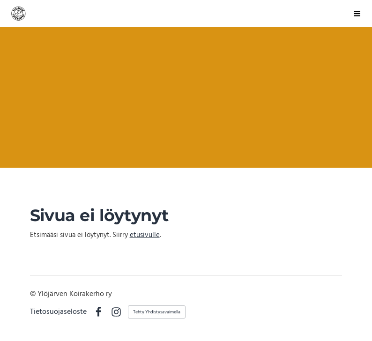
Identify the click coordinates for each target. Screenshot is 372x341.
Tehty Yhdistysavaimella (156, 312)
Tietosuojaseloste (58, 312)
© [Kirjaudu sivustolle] (33, 294)
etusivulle (145, 235)
